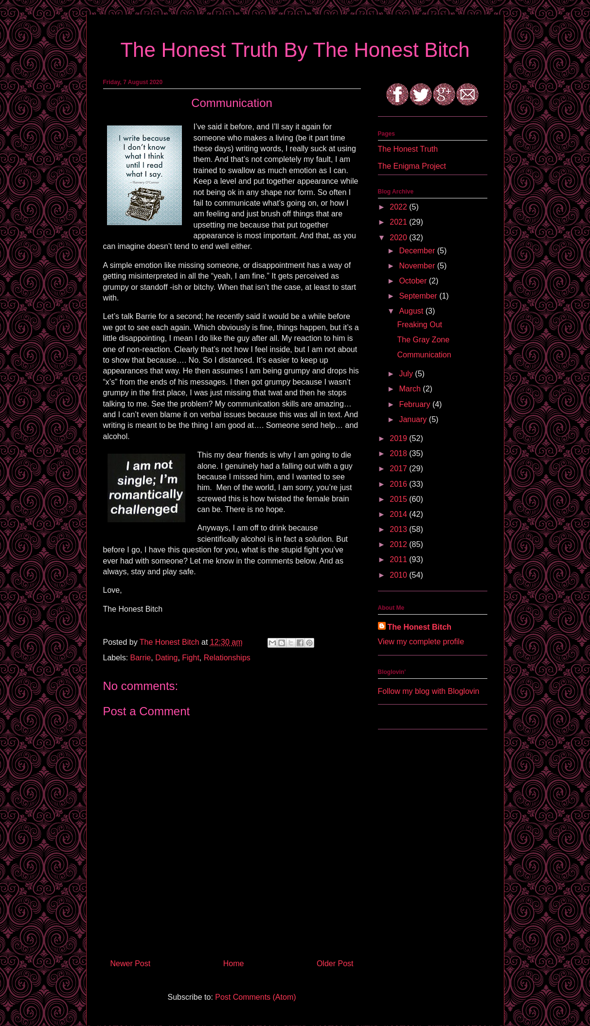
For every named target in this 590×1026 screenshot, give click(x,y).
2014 (399, 514)
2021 (399, 222)
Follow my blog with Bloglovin (429, 691)
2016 (399, 484)
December (418, 251)
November (418, 266)
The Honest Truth (408, 149)
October (414, 281)
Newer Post (130, 963)
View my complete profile (421, 641)
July (407, 374)
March (411, 389)
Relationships (227, 658)
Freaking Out (419, 324)
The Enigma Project (412, 166)
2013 (399, 529)
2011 (399, 559)
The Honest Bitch (170, 642)
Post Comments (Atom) (255, 997)
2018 (399, 453)
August (412, 311)
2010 (399, 575)
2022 (399, 207)
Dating (166, 658)
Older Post (335, 963)
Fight (190, 658)
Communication (424, 355)
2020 (399, 237)
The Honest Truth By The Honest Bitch (294, 49)
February (415, 404)
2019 (399, 438)
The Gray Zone (423, 340)
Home (233, 963)
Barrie (140, 658)
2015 (399, 499)
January (414, 419)
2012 (399, 544)
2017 (399, 468)
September (419, 296)
